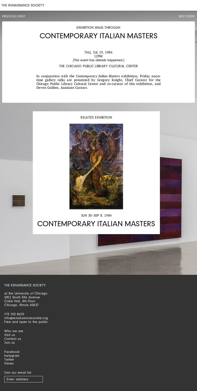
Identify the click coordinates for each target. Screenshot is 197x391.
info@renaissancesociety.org (26, 318)
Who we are (13, 331)
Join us (9, 342)
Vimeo (9, 363)
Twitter (9, 359)
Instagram (12, 356)
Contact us (12, 339)
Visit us (9, 335)
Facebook (12, 352)
